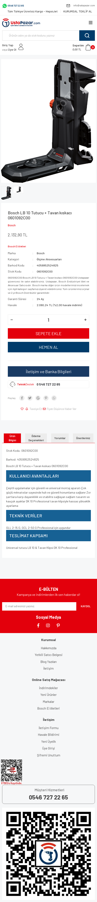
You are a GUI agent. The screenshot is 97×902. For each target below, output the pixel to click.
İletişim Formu (49, 728)
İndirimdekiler (48, 688)
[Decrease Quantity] (11, 320)
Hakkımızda (48, 648)
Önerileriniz (83, 438)
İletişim (48, 668)
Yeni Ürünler (48, 695)
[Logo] (21, 22)
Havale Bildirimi (48, 734)
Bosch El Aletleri (48, 708)
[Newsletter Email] (39, 606)
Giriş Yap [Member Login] (7, 45)
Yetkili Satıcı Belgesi (49, 655)
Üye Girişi (48, 748)
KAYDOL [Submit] (85, 606)
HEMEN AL (48, 347)
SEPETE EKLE (48, 333)
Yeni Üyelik (48, 741)
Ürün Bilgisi (12, 438)
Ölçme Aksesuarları (49, 259)
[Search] (48, 35)
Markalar (48, 701)
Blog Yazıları (48, 662)
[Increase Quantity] (85, 320)
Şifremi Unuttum (48, 755)
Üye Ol (9, 49)
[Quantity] (48, 320)
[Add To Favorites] (23, 409)
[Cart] (83, 47)
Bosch (12, 225)
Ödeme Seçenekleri (36, 438)
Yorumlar (60, 438)
